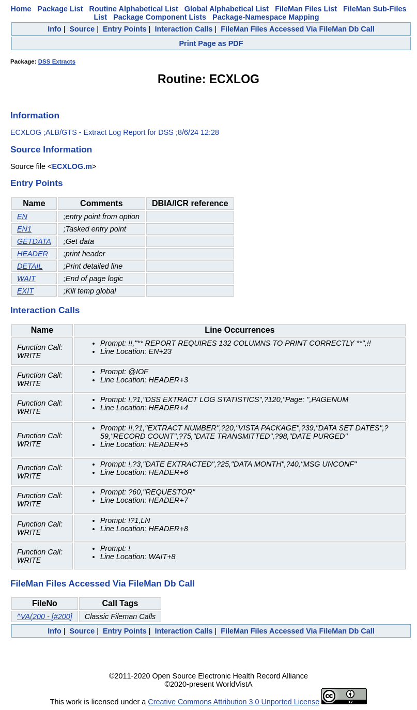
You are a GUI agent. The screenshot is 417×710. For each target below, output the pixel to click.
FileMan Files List (306, 9)
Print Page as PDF (211, 43)
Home (21, 9)
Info (54, 29)
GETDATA (34, 241)
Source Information (51, 149)
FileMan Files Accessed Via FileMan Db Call (298, 29)
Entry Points (125, 29)
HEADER (32, 254)
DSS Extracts (56, 61)
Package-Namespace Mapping (265, 17)
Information (34, 115)
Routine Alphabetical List (133, 9)
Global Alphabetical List (226, 9)
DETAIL (29, 266)
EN (22, 216)
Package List (60, 9)
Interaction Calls (183, 29)
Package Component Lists (159, 17)
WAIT (26, 278)
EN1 (24, 229)
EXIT (25, 291)
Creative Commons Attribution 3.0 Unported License (233, 702)
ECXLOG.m (72, 166)
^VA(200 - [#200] (44, 616)
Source (82, 29)
